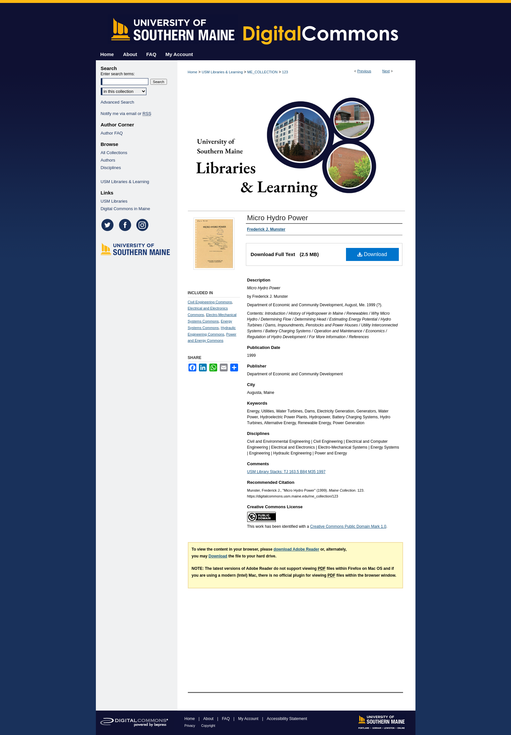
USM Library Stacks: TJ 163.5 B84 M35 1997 (286, 471)
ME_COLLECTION (262, 72)
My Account (248, 718)
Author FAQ (112, 133)
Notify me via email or (126, 113)
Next (386, 71)
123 (285, 72)
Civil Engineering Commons (210, 302)
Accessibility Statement (287, 718)
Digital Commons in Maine (125, 208)
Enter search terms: (118, 74)
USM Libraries (114, 201)
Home (192, 72)
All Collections (114, 152)
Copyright (208, 726)
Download (372, 254)
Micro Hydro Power (277, 218)
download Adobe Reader (296, 549)
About (209, 718)
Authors (108, 160)
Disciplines (111, 167)
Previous (364, 71)
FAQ (226, 718)
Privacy (190, 726)
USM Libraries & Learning (222, 72)
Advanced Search (117, 102)
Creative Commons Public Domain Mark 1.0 (348, 526)
